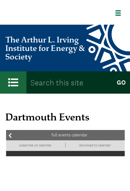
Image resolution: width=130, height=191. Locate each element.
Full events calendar (69, 135)
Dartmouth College (33, 13)
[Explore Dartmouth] (120, 13)
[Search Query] (69, 82)
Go (121, 82)
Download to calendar (95, 145)
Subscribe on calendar (35, 145)
